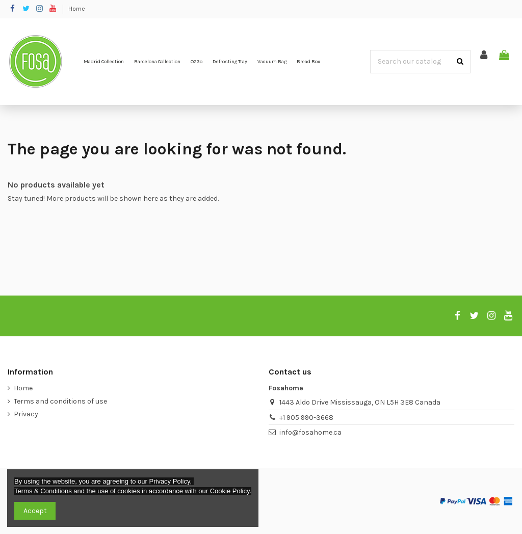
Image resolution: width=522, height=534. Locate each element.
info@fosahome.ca (310, 432)
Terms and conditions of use (60, 401)
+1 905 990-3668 (306, 417)
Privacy (26, 414)
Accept (35, 510)
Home (76, 8)
